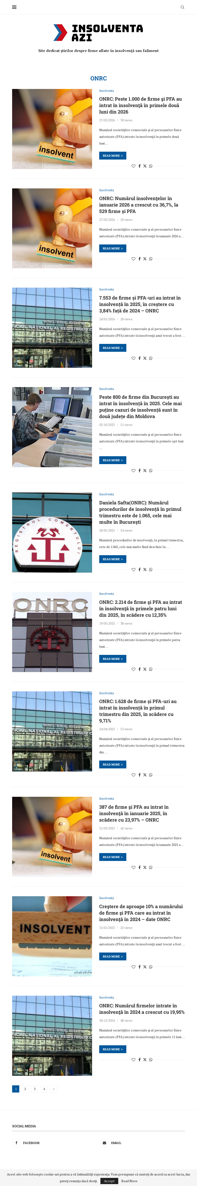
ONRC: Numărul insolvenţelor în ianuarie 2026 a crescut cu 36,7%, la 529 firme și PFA (138, 204)
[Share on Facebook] (139, 166)
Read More (129, 1181)
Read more (113, 155)
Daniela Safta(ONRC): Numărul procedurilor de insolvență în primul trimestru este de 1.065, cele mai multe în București (140, 512)
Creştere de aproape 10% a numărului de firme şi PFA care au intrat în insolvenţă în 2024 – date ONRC (141, 912)
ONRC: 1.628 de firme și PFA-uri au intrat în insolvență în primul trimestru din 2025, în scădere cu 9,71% (138, 711)
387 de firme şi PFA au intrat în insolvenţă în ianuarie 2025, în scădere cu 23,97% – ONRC (134, 813)
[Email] (142, 1143)
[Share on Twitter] (145, 166)
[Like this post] (133, 166)
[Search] (182, 7)
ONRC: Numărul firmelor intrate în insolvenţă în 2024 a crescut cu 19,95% (142, 1009)
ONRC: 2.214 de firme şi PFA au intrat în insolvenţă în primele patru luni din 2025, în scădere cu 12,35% (140, 608)
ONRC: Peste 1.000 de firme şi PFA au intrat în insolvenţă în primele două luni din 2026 (140, 105)
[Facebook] (54, 1143)
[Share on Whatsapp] (151, 166)
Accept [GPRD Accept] (109, 1181)
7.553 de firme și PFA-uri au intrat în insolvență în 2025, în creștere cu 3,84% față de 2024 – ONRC (140, 304)
